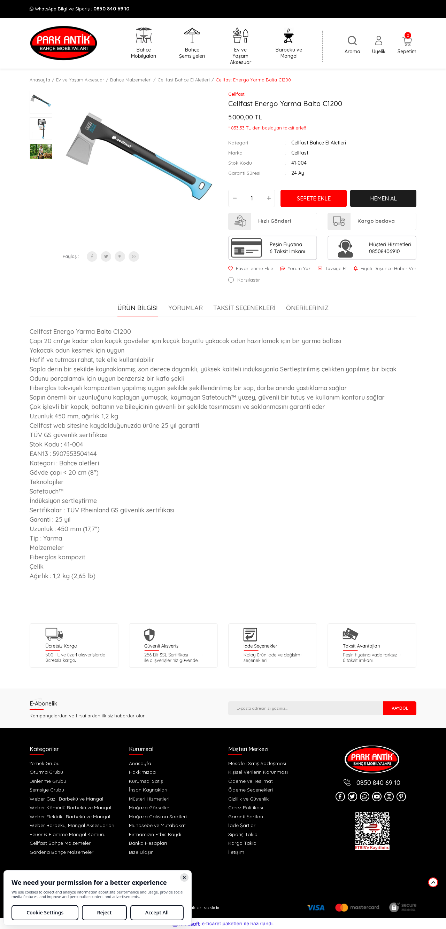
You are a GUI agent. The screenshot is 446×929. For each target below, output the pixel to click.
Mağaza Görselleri (149, 807)
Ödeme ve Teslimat (250, 781)
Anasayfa (140, 763)
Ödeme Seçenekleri (250, 790)
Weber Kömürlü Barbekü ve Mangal (70, 807)
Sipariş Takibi (243, 834)
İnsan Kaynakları (148, 790)
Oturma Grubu (46, 772)
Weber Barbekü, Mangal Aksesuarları (72, 825)
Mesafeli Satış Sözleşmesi (257, 763)
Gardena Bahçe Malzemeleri (62, 852)
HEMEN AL (383, 198)
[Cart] (407, 46)
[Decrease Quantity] (234, 198)
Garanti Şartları (245, 816)
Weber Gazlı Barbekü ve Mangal (66, 799)
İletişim (236, 852)
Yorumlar (185, 308)
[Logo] (64, 43)
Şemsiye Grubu (47, 790)
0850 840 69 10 (111, 9)
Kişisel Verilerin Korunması (258, 772)
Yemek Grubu (45, 763)
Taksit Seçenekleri (244, 308)
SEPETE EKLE (314, 198)
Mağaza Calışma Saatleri (158, 816)
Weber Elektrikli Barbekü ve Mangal (70, 816)
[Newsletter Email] (305, 708)
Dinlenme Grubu (48, 781)
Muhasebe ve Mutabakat (157, 825)
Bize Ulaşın (141, 852)
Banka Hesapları (148, 843)
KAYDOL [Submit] (400, 708)
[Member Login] (379, 45)
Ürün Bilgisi (137, 308)
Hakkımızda (142, 772)
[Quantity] (251, 198)
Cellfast (236, 94)
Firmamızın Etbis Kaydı (155, 834)
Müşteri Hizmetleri (149, 799)
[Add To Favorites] (250, 268)
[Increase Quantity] (269, 198)
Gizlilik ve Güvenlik (248, 799)
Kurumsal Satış (146, 781)
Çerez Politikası (245, 807)
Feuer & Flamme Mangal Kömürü (68, 834)
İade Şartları (242, 825)
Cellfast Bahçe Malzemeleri (61, 843)
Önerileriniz (307, 308)
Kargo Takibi (242, 843)
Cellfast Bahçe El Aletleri (318, 143)
